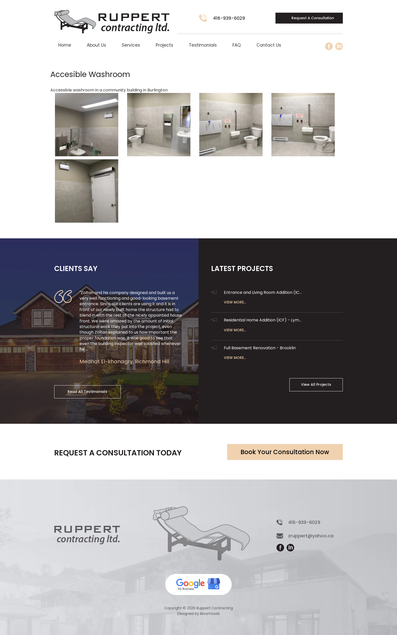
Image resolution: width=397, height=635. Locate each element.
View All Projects (316, 384)
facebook (329, 46)
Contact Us (268, 45)
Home (64, 45)
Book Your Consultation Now (285, 452)
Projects (164, 45)
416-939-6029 (229, 18)
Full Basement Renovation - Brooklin (260, 348)
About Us (96, 45)
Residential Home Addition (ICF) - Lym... (262, 320)
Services (131, 45)
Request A (312, 18)
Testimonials (203, 45)
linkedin (339, 46)
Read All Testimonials (87, 391)
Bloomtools (210, 616)
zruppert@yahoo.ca (310, 538)
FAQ (236, 45)
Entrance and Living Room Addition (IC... (263, 292)
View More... (235, 302)
